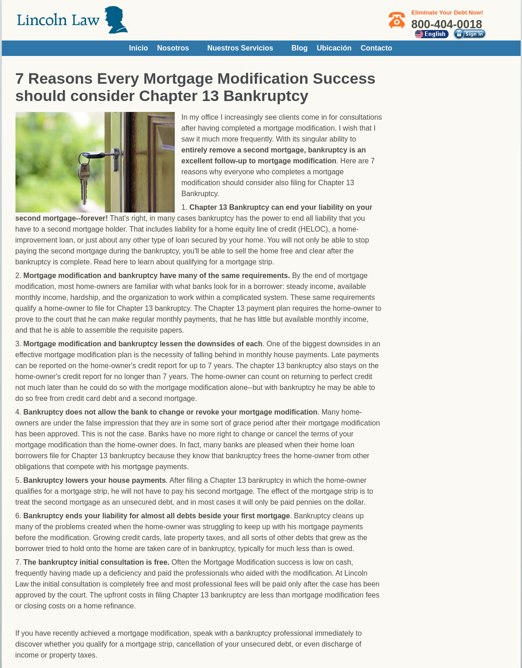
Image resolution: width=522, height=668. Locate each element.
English (432, 34)
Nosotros (173, 48)
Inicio (138, 48)
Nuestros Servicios (241, 48)
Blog (299, 48)
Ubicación (334, 48)
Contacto (376, 48)
